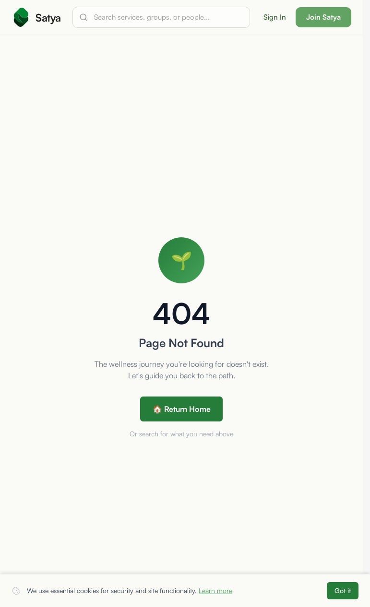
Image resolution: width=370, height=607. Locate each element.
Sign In (274, 17)
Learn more (215, 590)
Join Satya (323, 17)
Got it (342, 590)
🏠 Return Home (182, 409)
